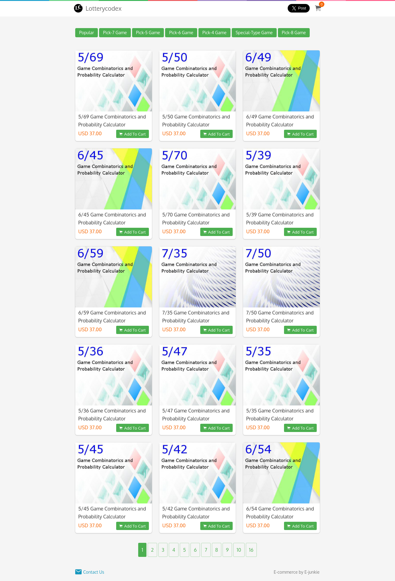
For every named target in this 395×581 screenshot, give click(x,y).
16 (251, 550)
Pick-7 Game (115, 32)
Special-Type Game (254, 32)
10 (239, 550)
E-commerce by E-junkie (296, 572)
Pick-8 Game (294, 32)
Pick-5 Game (148, 32)
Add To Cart (132, 133)
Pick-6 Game (181, 32)
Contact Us (93, 572)
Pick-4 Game (214, 32)
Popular (86, 32)
